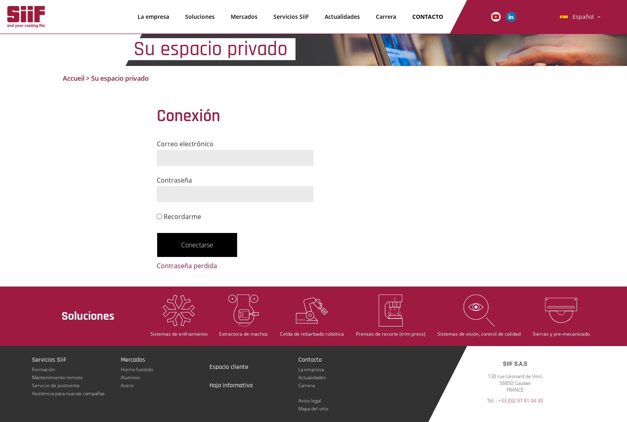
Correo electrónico (185, 144)
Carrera (386, 16)
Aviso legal (309, 400)
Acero (127, 385)
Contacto (427, 16)
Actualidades (342, 16)
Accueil (73, 78)
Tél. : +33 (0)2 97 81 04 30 (515, 400)
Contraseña (174, 180)
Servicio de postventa (55, 385)
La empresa (153, 16)
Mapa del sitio (313, 408)
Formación (43, 369)
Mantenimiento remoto (57, 377)
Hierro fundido (137, 369)
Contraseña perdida (187, 265)
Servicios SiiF (291, 16)
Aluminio (130, 377)
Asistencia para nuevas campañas (68, 393)
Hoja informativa (231, 385)
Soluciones (200, 16)
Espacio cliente (229, 367)
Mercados (244, 16)
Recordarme (179, 216)
